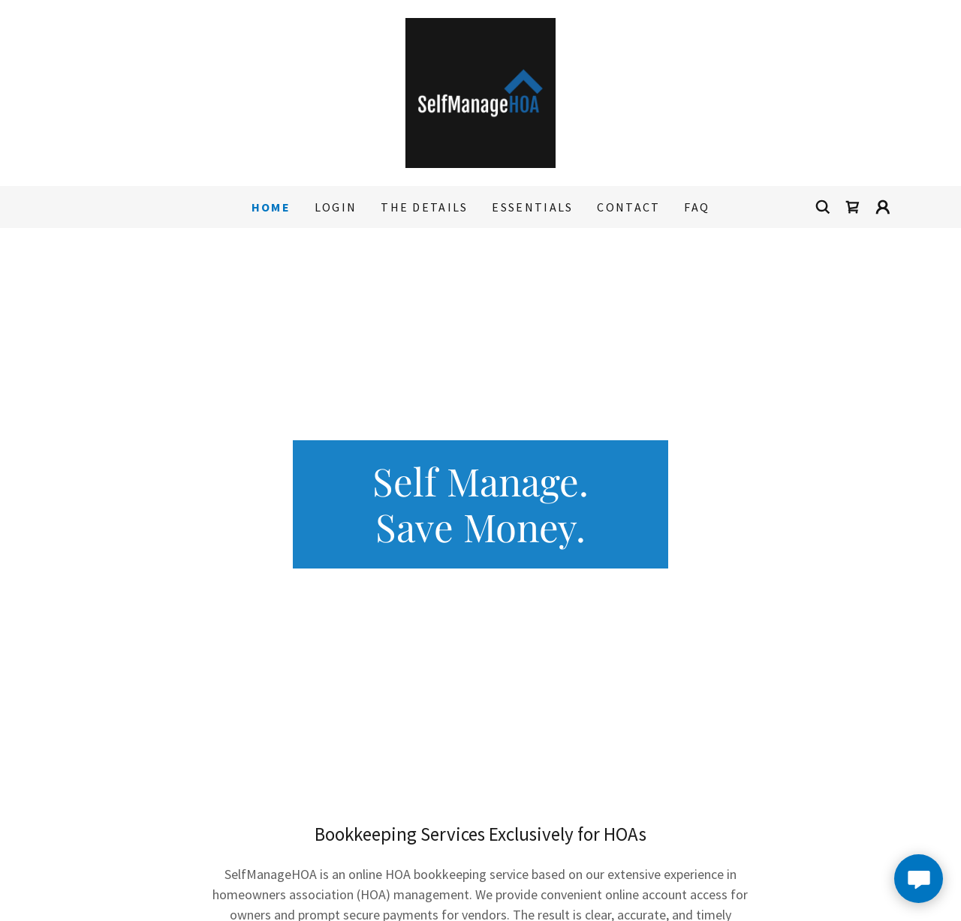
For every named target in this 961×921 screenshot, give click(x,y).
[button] (883, 207)
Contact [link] (628, 207)
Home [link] (271, 207)
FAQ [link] (696, 207)
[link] (480, 91)
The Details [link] (424, 207)
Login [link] (336, 207)
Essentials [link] (532, 207)
